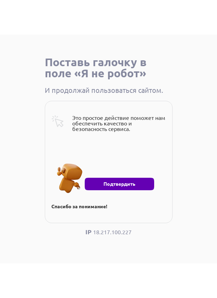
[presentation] (104, 159)
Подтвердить (119, 184)
